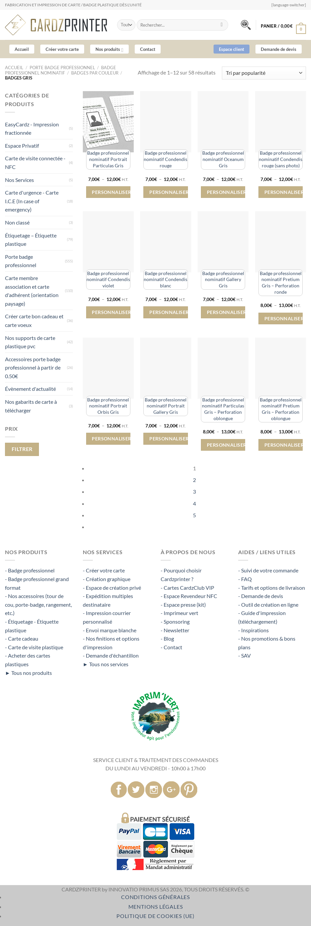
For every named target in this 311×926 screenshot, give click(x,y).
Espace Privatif (22, 145)
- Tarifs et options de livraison (271, 587)
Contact (147, 49)
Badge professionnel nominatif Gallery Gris (223, 279)
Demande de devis (278, 49)
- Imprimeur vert (179, 613)
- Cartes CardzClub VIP (187, 587)
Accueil (22, 49)
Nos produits (109, 50)
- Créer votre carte (104, 570)
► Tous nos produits (28, 673)
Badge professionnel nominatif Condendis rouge (165, 159)
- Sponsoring (175, 621)
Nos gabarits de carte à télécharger (31, 405)
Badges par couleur (94, 73)
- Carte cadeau (21, 638)
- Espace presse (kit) (183, 604)
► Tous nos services (105, 664)
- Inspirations (253, 630)
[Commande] (264, 73)
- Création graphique (106, 579)
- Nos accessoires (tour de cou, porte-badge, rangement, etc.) (38, 604)
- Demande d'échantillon (111, 655)
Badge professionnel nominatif (60, 70)
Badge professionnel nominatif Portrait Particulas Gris (108, 159)
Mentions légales (155, 906)
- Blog (167, 638)
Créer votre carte (62, 49)
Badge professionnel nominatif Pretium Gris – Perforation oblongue (281, 409)
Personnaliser (111, 192)
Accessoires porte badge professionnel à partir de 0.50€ (33, 367)
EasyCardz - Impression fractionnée (32, 128)
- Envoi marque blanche (109, 630)
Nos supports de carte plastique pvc (30, 342)
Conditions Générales (155, 897)
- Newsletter (175, 630)
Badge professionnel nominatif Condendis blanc (165, 279)
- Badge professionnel (30, 570)
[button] (283, 24)
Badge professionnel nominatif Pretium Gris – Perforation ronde (281, 282)
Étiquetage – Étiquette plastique (31, 239)
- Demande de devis (260, 596)
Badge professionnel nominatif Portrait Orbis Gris (108, 406)
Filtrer (22, 449)
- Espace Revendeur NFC (189, 596)
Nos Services (19, 180)
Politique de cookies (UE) (155, 916)
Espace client (231, 49)
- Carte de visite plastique (34, 647)
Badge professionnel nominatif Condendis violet (108, 279)
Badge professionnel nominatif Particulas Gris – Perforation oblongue (223, 409)
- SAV (244, 655)
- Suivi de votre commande (268, 570)
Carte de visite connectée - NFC (35, 162)
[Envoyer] (221, 25)
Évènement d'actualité (30, 389)
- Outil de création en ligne (268, 604)
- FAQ (245, 579)
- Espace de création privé (112, 587)
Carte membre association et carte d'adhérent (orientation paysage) (32, 291)
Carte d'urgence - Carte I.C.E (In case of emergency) (32, 201)
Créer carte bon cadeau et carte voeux (34, 320)
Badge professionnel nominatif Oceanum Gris (223, 159)
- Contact (171, 647)
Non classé (17, 222)
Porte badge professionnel (62, 67)
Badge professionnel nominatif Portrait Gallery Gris (166, 406)
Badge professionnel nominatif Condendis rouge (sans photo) (280, 159)
